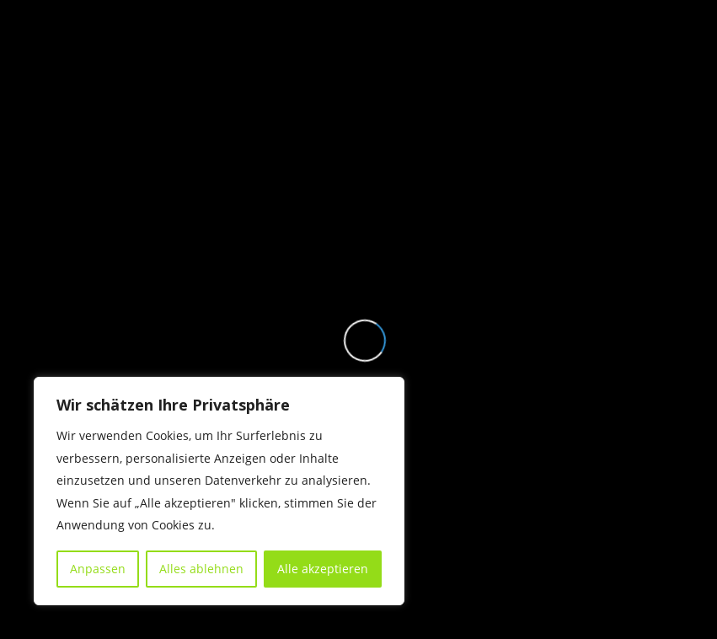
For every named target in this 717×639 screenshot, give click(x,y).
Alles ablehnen (201, 569)
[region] (219, 491)
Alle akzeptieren (322, 569)
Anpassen (98, 569)
